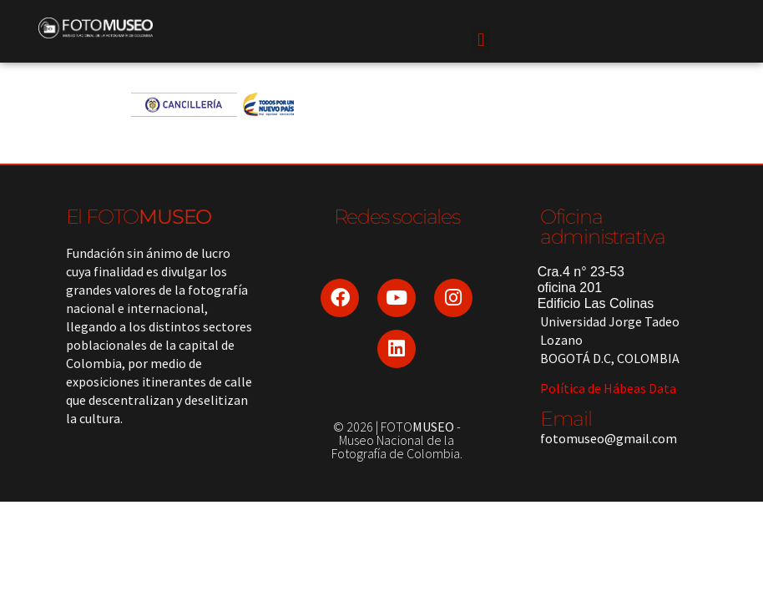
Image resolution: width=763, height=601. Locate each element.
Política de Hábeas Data (608, 388)
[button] (481, 40)
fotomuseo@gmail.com (608, 438)
